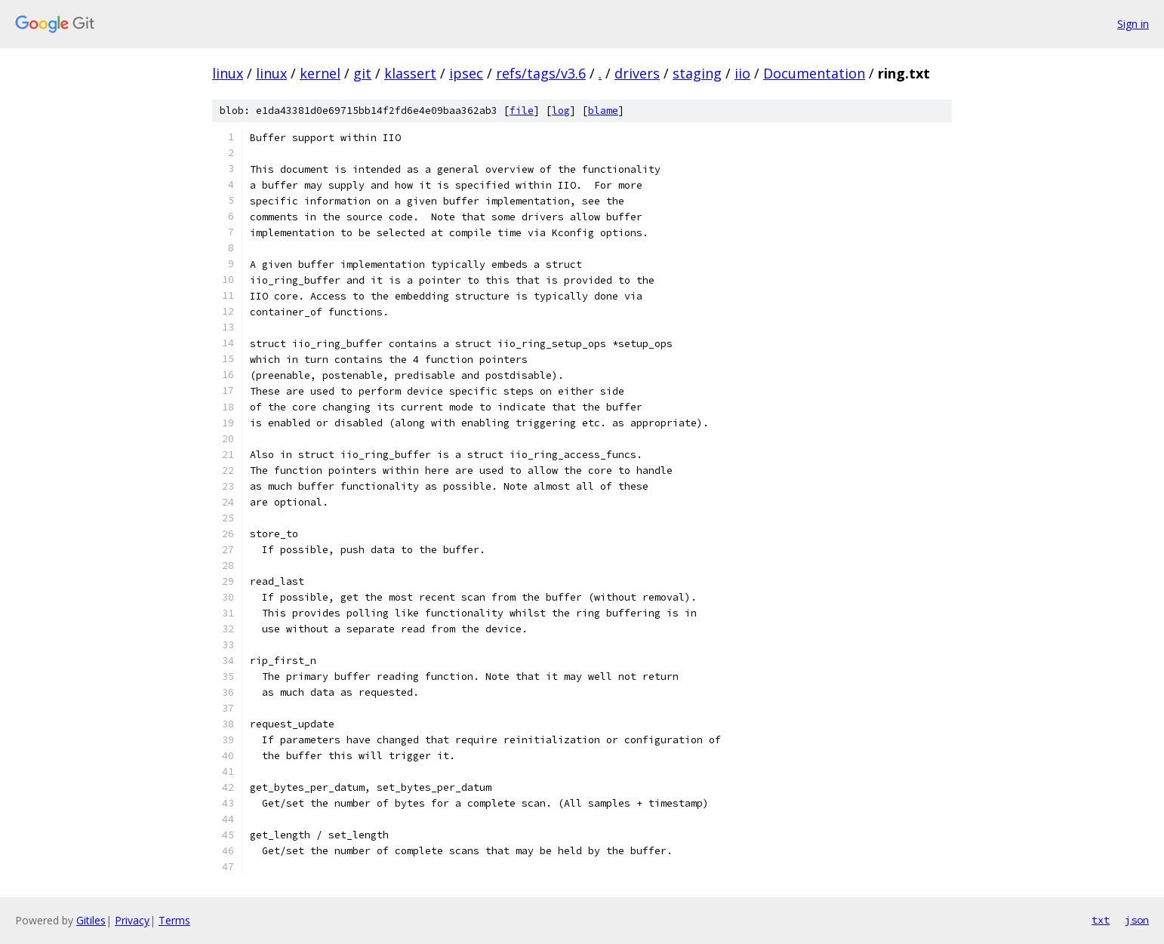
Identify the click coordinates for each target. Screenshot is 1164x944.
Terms (174, 920)
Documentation (814, 73)
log (561, 110)
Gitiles (91, 920)
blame (603, 110)
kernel (320, 73)
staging (697, 73)
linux (227, 73)
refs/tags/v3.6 (541, 73)
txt (1101, 920)
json (1137, 920)
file (522, 110)
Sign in (1133, 24)
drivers (637, 73)
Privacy (132, 920)
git (362, 73)
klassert (410, 73)
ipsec (466, 73)
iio (742, 73)
